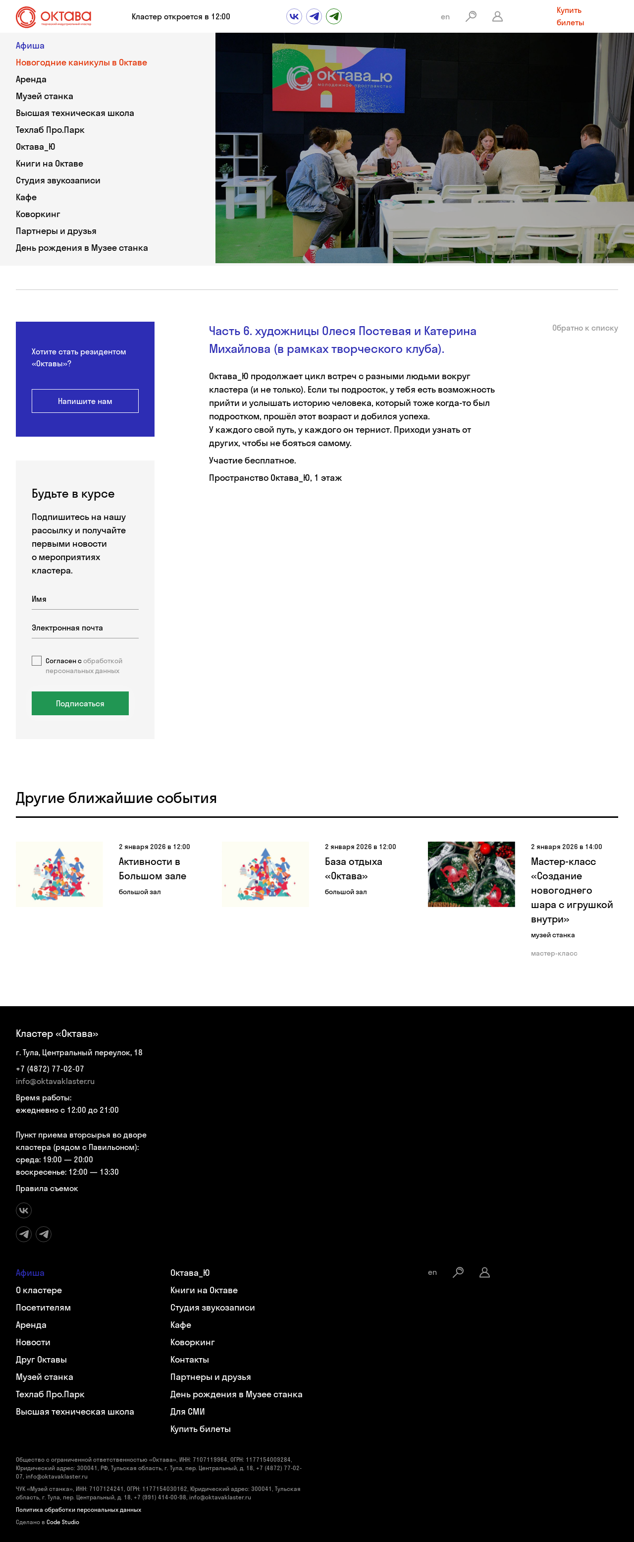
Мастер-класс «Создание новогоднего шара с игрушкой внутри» (572, 890)
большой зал (140, 891)
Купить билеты (570, 16)
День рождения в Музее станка (82, 247)
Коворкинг (38, 214)
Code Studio (63, 1522)
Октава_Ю (35, 146)
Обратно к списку (585, 328)
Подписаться (80, 703)
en (445, 16)
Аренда (31, 79)
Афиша (30, 45)
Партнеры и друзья (56, 230)
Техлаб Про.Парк (50, 129)
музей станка (553, 934)
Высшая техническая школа (75, 112)
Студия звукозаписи (58, 180)
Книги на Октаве (49, 163)
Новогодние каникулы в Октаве (81, 62)
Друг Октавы (41, 1359)
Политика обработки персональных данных (78, 1509)
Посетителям (43, 1307)
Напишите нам (85, 401)
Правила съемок (47, 1188)
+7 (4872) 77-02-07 (50, 1069)
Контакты (189, 1359)
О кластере (39, 1290)
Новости (33, 1342)
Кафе (26, 197)
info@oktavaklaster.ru (55, 1081)
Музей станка (44, 96)
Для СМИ (187, 1411)
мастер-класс (554, 953)
